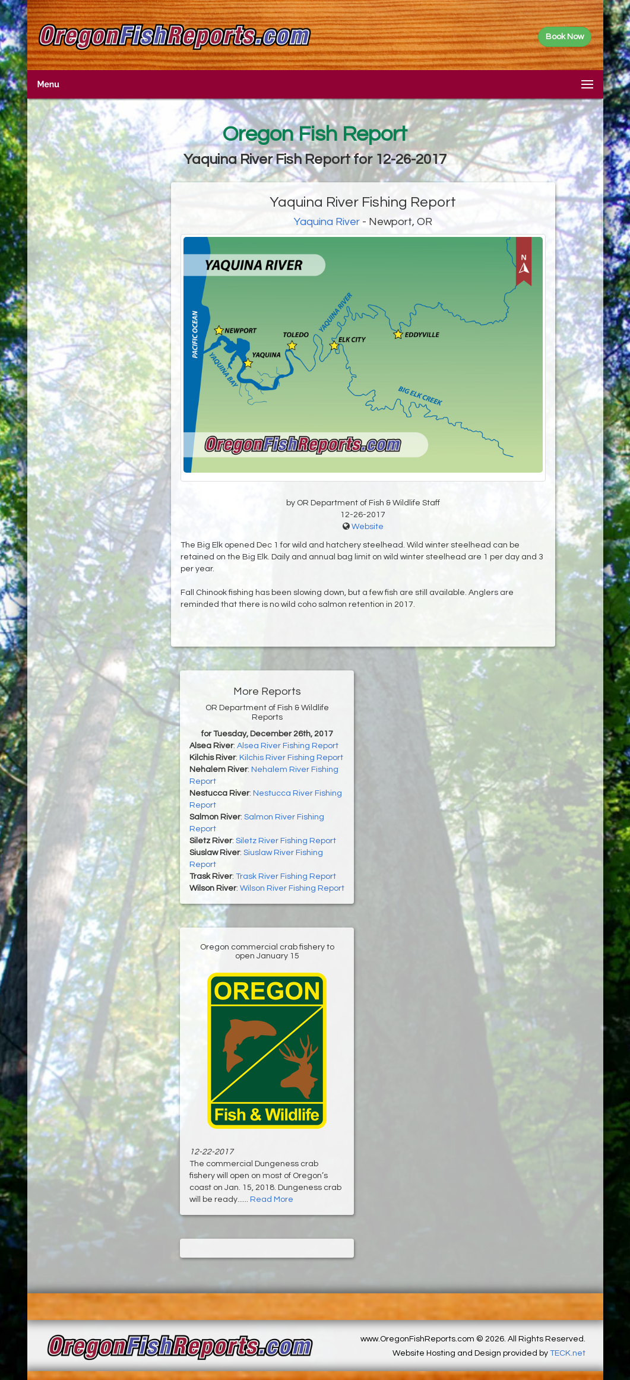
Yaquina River (327, 221)
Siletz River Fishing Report (286, 841)
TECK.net (567, 1353)
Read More (271, 1199)
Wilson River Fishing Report (292, 888)
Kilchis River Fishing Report (291, 758)
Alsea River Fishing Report (287, 746)
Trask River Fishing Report (286, 876)
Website (368, 527)
